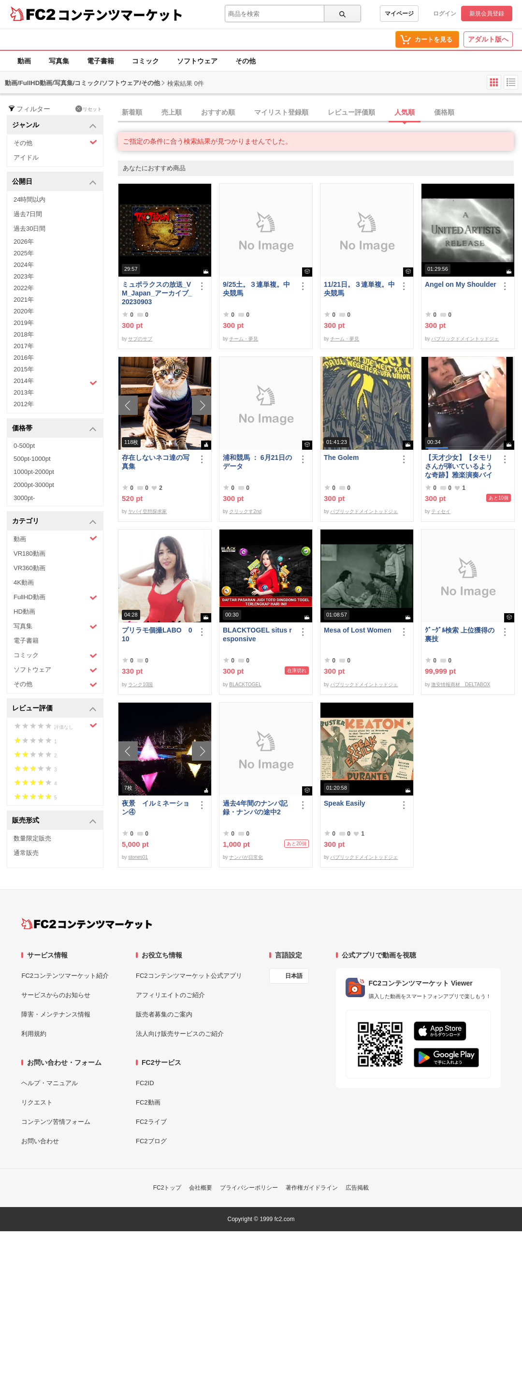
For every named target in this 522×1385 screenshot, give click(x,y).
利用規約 (33, 1033)
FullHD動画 (55, 597)
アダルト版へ (488, 39)
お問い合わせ (40, 1141)
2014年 (55, 382)
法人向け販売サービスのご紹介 (180, 1033)
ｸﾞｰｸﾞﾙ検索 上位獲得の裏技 (459, 634)
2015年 (24, 369)
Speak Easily (344, 803)
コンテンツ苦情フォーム (55, 1121)
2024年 (24, 264)
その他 (245, 61)
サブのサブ (140, 338)
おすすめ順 (218, 112)
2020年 (24, 311)
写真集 (59, 61)
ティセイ (440, 511)
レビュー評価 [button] (54, 708)
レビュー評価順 (351, 112)
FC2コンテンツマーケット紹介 (65, 975)
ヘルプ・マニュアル (49, 1083)
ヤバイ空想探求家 (147, 511)
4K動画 (24, 582)
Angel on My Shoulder (460, 284)
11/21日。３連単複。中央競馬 (359, 288)
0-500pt (24, 445)
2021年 (24, 299)
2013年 (24, 392)
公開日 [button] (54, 182)
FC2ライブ (151, 1121)
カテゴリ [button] (54, 521)
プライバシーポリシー (249, 1187)
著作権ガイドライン (312, 1187)
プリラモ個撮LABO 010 (157, 634)
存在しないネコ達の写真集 (155, 462)
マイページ (399, 13)
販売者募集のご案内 (164, 1014)
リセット (88, 108)
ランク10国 (140, 684)
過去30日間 (29, 228)
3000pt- (24, 497)
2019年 (24, 322)
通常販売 (26, 852)
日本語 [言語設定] (294, 975)
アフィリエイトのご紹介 (170, 995)
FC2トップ (167, 1187)
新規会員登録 (486, 13)
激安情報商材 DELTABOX (460, 684)
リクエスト (37, 1102)
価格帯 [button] (54, 428)
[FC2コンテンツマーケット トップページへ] (86, 923)
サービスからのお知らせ (55, 995)
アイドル (26, 157)
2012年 (24, 404)
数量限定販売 (32, 838)
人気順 (404, 112)
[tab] (320, 112)
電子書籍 (100, 61)
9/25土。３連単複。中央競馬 (256, 288)
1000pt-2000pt (34, 471)
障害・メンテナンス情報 (55, 1014)
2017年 (24, 346)
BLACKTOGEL (245, 684)
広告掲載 (357, 1187)
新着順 (132, 112)
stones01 (138, 857)
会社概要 (200, 1187)
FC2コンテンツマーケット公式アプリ (189, 975)
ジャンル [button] (54, 125)
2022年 (24, 288)
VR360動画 (29, 568)
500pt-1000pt (32, 458)
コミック (145, 61)
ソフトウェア (197, 61)
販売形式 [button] (54, 820)
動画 (24, 61)
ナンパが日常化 (246, 857)
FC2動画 (148, 1102)
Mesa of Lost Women (358, 630)
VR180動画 (29, 553)
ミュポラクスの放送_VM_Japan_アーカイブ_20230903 (157, 293)
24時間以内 (29, 199)
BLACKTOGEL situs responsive (257, 634)
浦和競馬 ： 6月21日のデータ (257, 462)
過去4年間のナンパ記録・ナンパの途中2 (255, 807)
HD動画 (24, 611)
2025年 (24, 253)
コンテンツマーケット (120, 14)
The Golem (341, 457)
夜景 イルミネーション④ (155, 807)
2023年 (24, 276)
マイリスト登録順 (281, 112)
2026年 (24, 241)
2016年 (24, 357)
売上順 (171, 112)
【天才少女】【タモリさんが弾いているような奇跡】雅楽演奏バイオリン (459, 466)
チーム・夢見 (243, 338)
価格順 (444, 112)
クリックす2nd (245, 511)
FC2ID (145, 1083)
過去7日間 (28, 214)
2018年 (24, 334)
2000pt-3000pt (34, 484)
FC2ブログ (151, 1141)
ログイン (444, 13)
